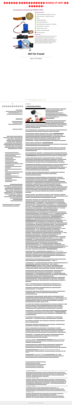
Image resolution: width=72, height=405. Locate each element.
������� (19, 110)
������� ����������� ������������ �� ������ (14, 173)
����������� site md (15, 112)
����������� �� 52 (15, 124)
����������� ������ (14, 111)
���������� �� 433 (12, 175)
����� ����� (17, 129)
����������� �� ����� (34, 365)
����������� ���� (32, 363)
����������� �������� (34, 367)
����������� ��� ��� (43, 239)
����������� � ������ (11, 204)
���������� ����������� (35, 361)
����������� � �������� (55, 202)
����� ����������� (14, 114)
